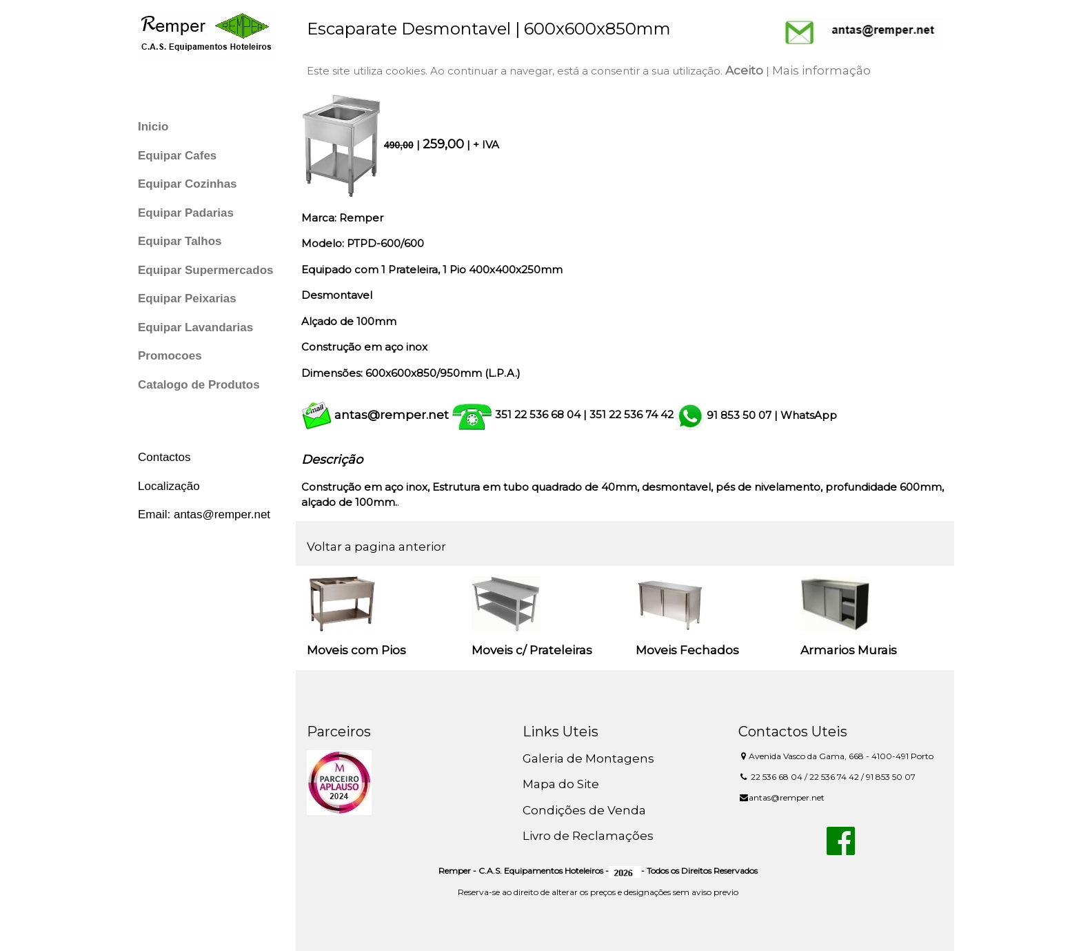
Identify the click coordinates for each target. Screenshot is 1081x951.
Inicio (153, 126)
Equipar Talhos (180, 241)
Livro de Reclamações (588, 836)
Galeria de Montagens (588, 758)
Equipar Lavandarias (195, 327)
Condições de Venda (584, 810)
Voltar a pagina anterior (376, 546)
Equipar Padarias (186, 212)
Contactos (164, 457)
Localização (169, 486)
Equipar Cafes (177, 155)
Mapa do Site (561, 784)
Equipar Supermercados (206, 270)
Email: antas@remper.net (204, 514)
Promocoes (170, 355)
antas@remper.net (391, 415)
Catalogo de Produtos (199, 384)
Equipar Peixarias (187, 298)
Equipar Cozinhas (187, 183)
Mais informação (821, 70)
